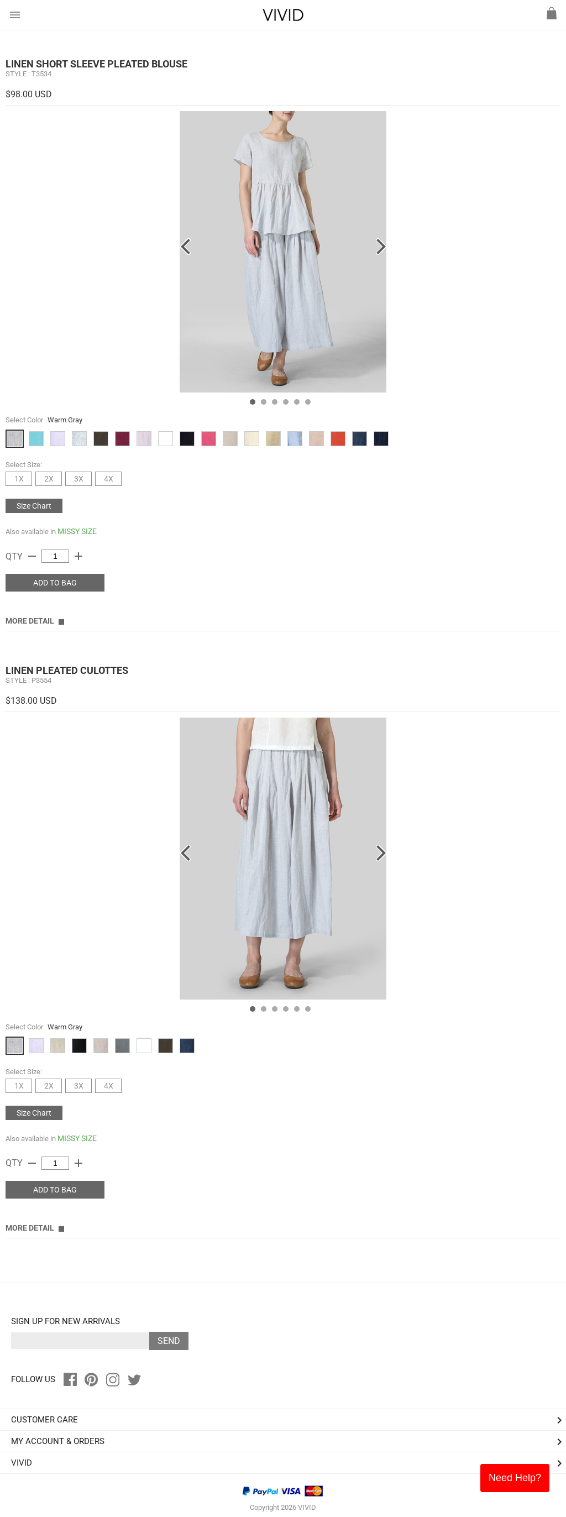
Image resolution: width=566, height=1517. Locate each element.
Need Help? (515, 1477)
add (78, 556)
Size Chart (34, 505)
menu (15, 15)
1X (19, 478)
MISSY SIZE (77, 531)
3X (78, 478)
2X (49, 478)
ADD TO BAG (55, 582)
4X (108, 478)
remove (32, 556)
